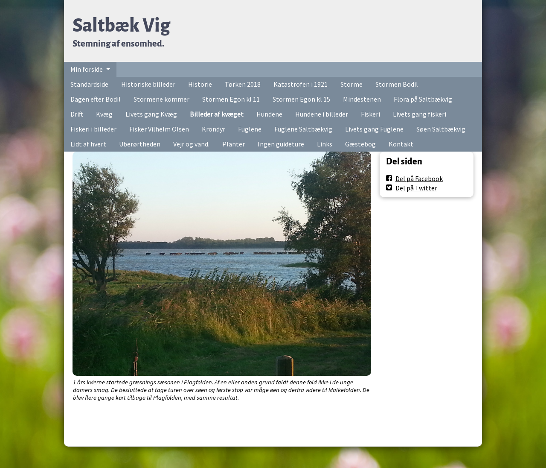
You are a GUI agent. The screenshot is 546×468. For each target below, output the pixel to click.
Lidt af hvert (88, 144)
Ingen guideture (281, 144)
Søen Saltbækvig (440, 129)
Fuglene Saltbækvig (303, 129)
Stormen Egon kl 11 (231, 99)
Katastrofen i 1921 (300, 84)
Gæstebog (360, 144)
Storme (351, 84)
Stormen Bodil (396, 84)
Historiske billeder (148, 84)
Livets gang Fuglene (374, 129)
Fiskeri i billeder (93, 129)
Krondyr (213, 129)
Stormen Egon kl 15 (301, 99)
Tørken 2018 (243, 84)
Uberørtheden (139, 144)
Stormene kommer (161, 99)
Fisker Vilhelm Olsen (159, 129)
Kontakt (401, 144)
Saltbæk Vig (121, 25)
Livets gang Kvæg (151, 114)
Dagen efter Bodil (95, 99)
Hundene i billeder (321, 114)
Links (324, 144)
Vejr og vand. (191, 144)
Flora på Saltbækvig (423, 99)
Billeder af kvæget (217, 114)
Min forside (86, 69)
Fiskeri (370, 114)
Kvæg (104, 114)
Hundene (269, 114)
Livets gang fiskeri (419, 114)
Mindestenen (362, 99)
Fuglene (249, 129)
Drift (76, 114)
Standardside (89, 84)
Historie (200, 84)
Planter (233, 144)
